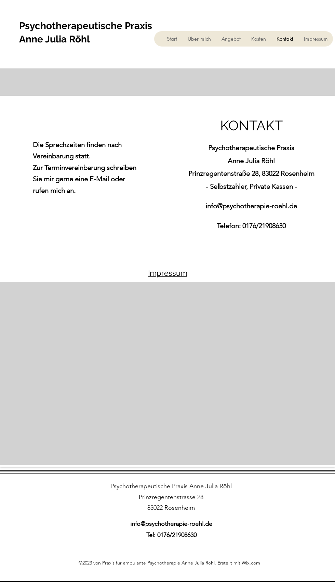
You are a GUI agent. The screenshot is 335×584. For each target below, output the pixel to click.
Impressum (167, 273)
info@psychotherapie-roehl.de (251, 206)
